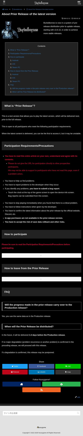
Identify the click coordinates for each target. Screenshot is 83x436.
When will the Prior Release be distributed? (29, 92)
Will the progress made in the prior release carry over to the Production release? (43, 88)
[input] (41, 413)
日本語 (79, 3)
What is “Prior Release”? (19, 50)
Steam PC (16, 67)
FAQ (12, 85)
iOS (13, 64)
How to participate (17, 57)
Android (15, 60)
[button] (78, 413)
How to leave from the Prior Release (24, 71)
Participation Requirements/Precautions (25, 53)
